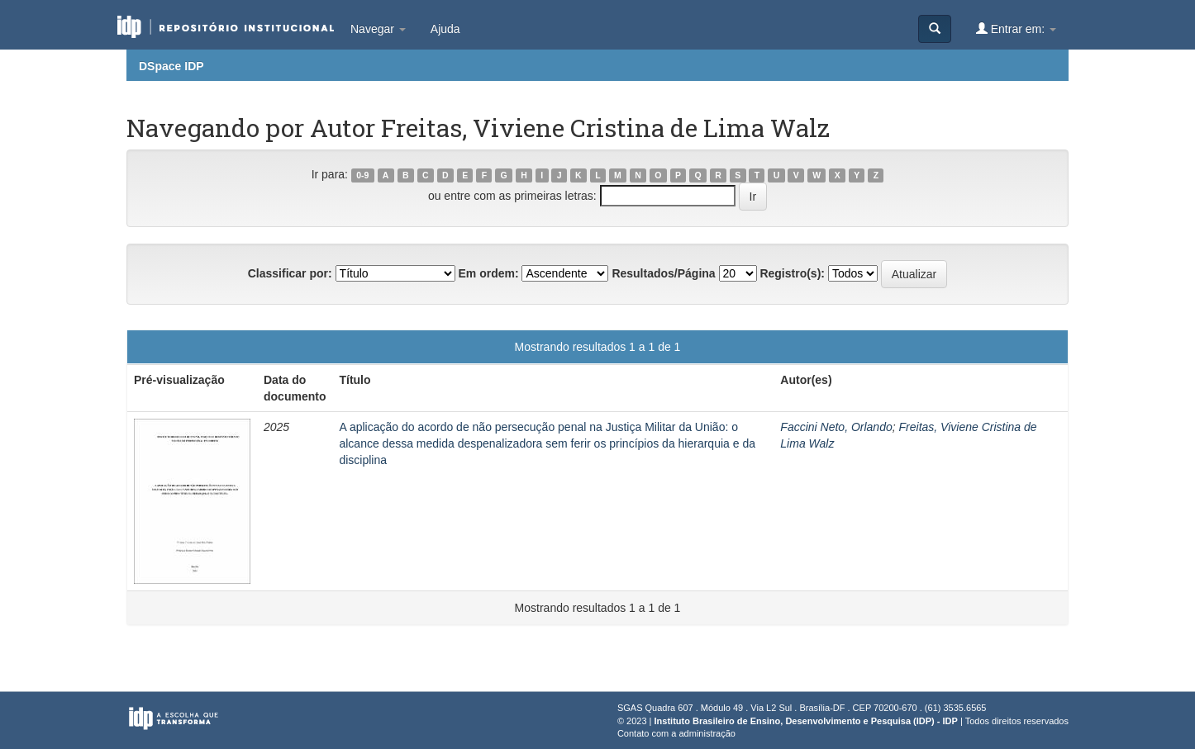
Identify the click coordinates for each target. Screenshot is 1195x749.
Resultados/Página (663, 273)
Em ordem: (488, 273)
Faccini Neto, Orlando (836, 427)
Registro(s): (792, 273)
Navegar (378, 29)
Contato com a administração (676, 733)
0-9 (362, 175)
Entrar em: (1016, 28)
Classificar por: (290, 273)
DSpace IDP (171, 66)
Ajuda (445, 29)
